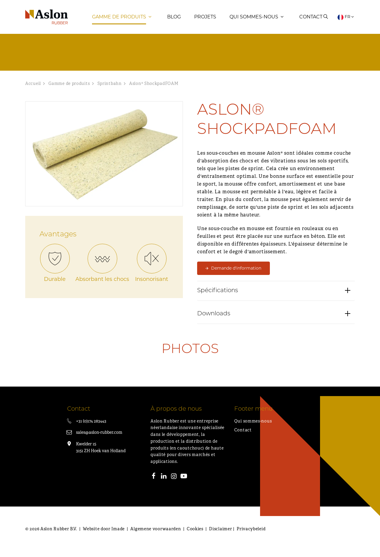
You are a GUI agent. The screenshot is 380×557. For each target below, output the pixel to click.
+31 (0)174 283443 (91, 427)
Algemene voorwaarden (155, 534)
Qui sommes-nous (253, 19)
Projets (205, 19)
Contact (310, 19)
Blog (174, 19)
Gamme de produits (119, 19)
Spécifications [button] (217, 297)
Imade (118, 534)
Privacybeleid (251, 534)
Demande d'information (236, 274)
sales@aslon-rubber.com (99, 438)
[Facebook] (154, 482)
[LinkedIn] (164, 482)
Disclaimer (220, 534)
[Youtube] (183, 482)
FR (346, 19)
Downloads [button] (213, 320)
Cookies (195, 534)
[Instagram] (174, 482)
